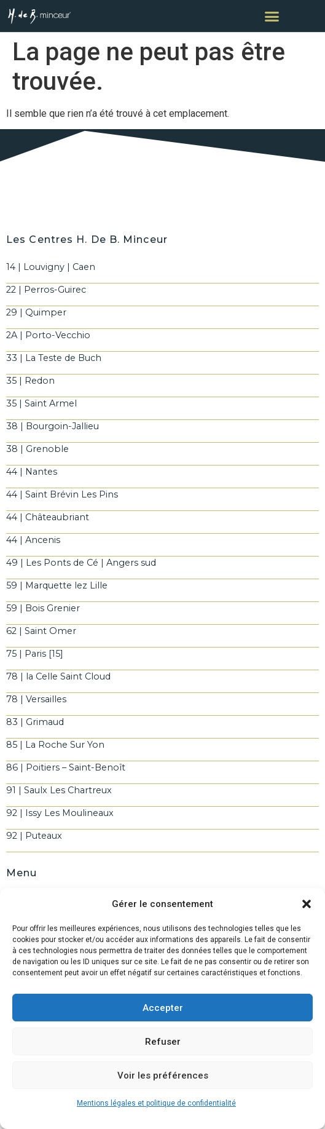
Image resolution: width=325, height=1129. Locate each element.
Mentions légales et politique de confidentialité (156, 1103)
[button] (306, 904)
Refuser (163, 1041)
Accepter (163, 1007)
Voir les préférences (162, 1075)
